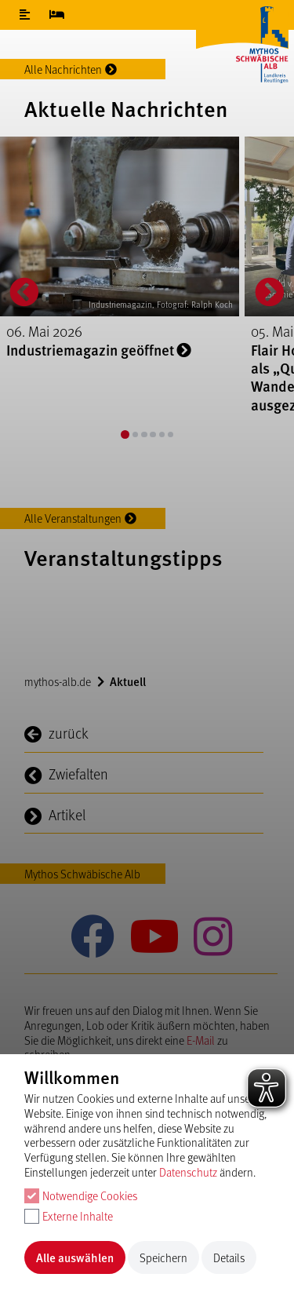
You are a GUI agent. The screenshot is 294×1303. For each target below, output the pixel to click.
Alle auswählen (75, 1257)
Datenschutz (188, 1172)
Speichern (163, 1257)
